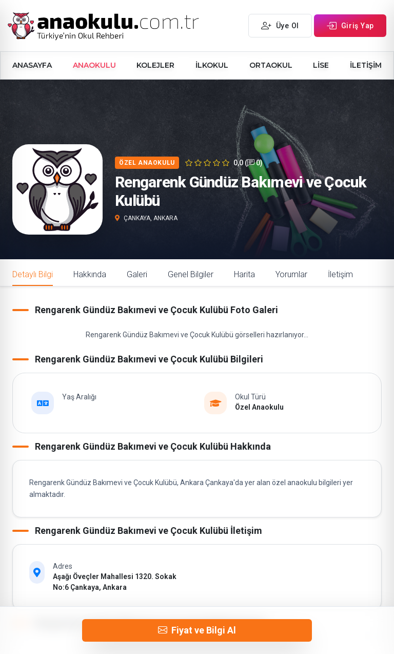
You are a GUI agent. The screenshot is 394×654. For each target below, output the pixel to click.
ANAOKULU (94, 65)
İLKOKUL (211, 65)
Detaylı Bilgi (32, 274)
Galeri (137, 274)
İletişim (340, 274)
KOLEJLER (155, 65)
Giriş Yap (350, 25)
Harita (244, 274)
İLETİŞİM (366, 65)
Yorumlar (291, 274)
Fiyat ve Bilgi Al (197, 630)
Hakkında (89, 274)
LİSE (321, 65)
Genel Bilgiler (190, 274)
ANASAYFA (32, 65)
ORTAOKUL (270, 65)
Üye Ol (280, 25)
